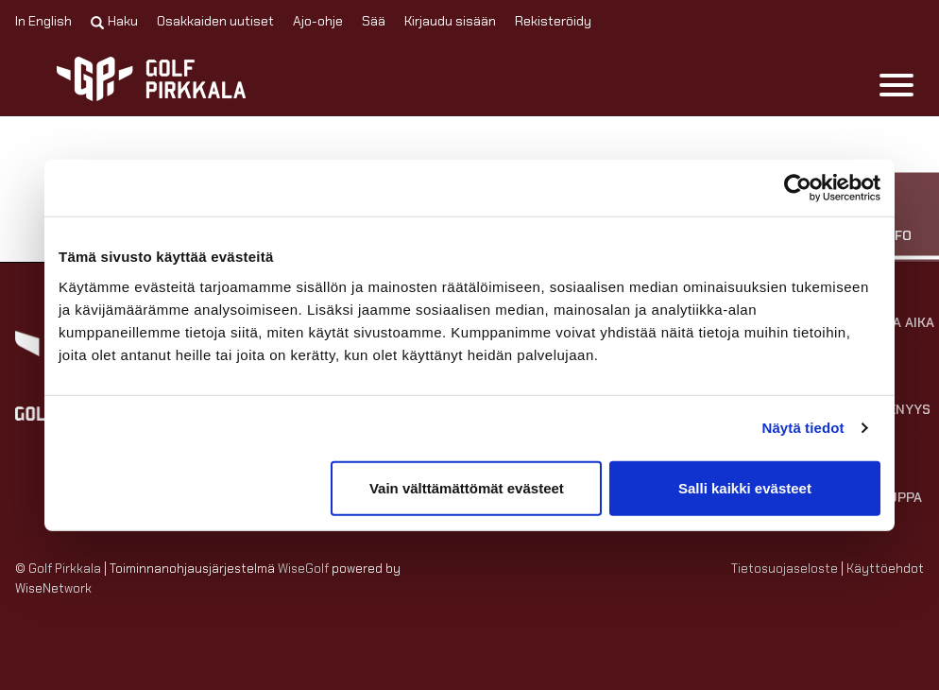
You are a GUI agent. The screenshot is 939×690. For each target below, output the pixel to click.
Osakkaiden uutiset (215, 20)
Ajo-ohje (318, 20)
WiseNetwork (53, 588)
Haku (114, 20)
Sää (373, 20)
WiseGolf (303, 569)
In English (43, 20)
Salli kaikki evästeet (744, 487)
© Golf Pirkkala (58, 569)
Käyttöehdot (885, 569)
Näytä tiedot (803, 428)
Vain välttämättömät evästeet (466, 487)
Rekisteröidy (553, 20)
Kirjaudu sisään (450, 20)
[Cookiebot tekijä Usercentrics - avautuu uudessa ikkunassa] (797, 188)
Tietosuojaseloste (784, 569)
